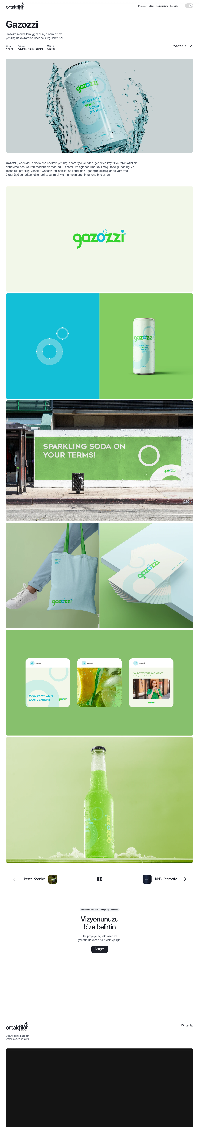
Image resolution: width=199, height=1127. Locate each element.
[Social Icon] (182, 1025)
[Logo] (15, 6)
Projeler (142, 6)
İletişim (174, 6)
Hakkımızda (162, 6)
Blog (151, 6)
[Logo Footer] (17, 1026)
